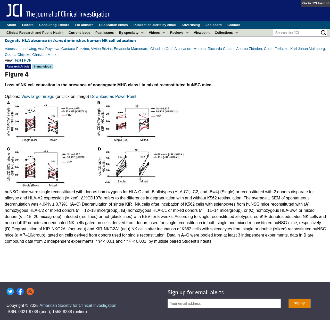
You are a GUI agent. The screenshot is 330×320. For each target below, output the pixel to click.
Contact (233, 25)
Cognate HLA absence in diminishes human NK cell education (70, 41)
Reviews (177, 33)
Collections (224, 33)
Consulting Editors (54, 25)
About (11, 25)
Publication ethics (113, 25)
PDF (27, 60)
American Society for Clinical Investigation (77, 305)
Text (17, 60)
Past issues (104, 33)
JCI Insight (320, 3)
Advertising (191, 25)
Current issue (79, 33)
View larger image (37, 96)
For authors (84, 25)
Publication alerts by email (155, 25)
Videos (154, 33)
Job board (213, 25)
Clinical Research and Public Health (34, 33)
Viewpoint (202, 33)
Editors (28, 25)
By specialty (128, 33)
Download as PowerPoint (113, 96)
